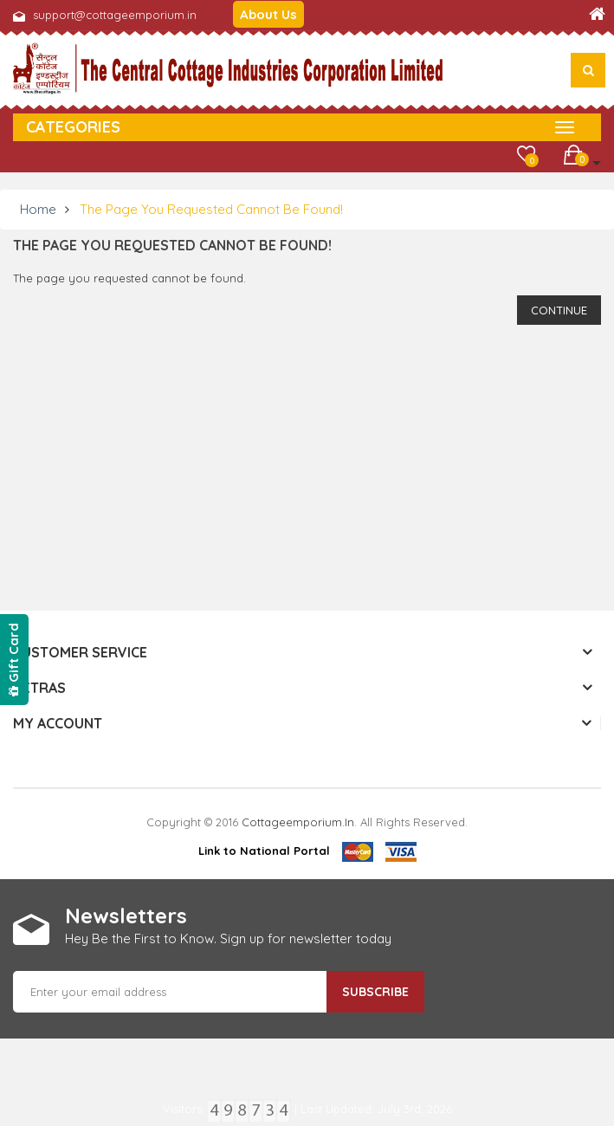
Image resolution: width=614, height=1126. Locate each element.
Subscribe (375, 992)
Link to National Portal (264, 850)
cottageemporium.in (298, 822)
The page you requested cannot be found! (211, 209)
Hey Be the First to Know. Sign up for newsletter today (228, 938)
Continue (559, 310)
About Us (268, 14)
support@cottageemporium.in (115, 15)
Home (38, 209)
